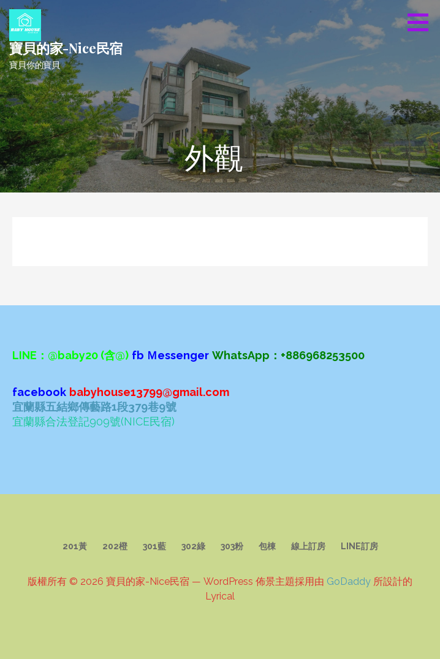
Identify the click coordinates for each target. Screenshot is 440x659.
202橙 (114, 546)
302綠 (193, 546)
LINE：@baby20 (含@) (70, 355)
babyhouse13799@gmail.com (149, 392)
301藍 (154, 546)
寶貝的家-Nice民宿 (66, 48)
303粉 (232, 546)
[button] (422, 22)
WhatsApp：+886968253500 (288, 355)
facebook (39, 392)
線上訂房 (308, 546)
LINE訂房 (359, 546)
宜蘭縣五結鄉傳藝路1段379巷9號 (94, 406)
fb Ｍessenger (170, 355)
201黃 (75, 546)
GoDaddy (349, 581)
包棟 (267, 546)
